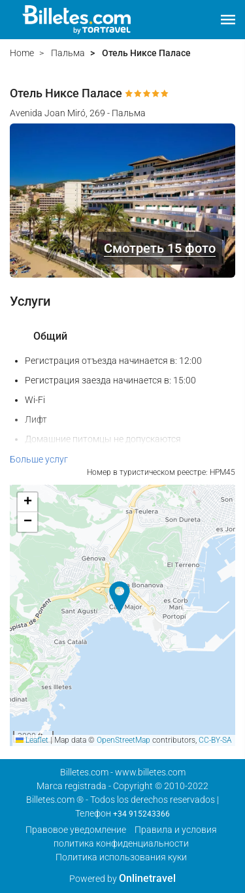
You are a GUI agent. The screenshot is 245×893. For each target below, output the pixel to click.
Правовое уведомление (75, 829)
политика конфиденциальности (121, 843)
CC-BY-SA (215, 740)
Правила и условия (176, 829)
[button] (228, 19)
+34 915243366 (141, 814)
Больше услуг (39, 459)
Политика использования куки (121, 857)
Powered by (122, 878)
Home (22, 53)
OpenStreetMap (123, 740)
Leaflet (32, 740)
